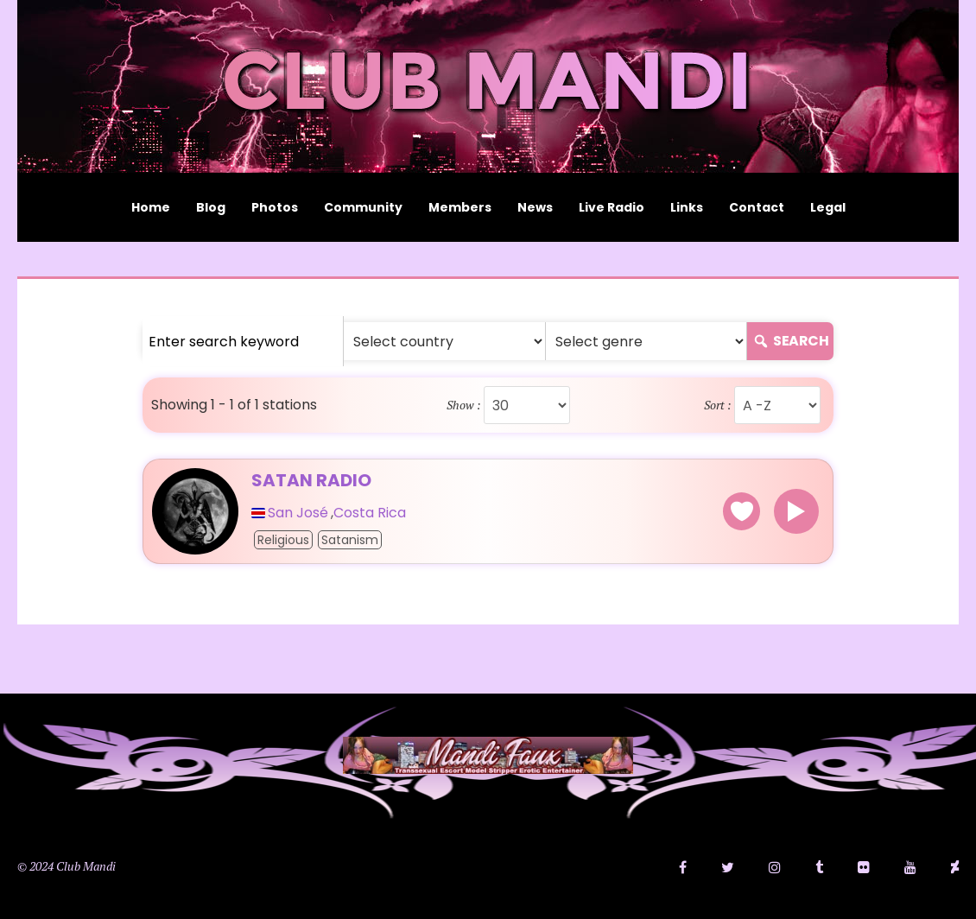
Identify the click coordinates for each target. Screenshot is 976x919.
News (535, 207)
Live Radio (611, 207)
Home (150, 207)
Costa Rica (369, 513)
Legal (828, 207)
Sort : (718, 405)
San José (298, 513)
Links (686, 207)
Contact (756, 207)
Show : (464, 405)
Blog (210, 207)
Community (363, 207)
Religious (283, 539)
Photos (274, 207)
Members (459, 207)
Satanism (349, 539)
